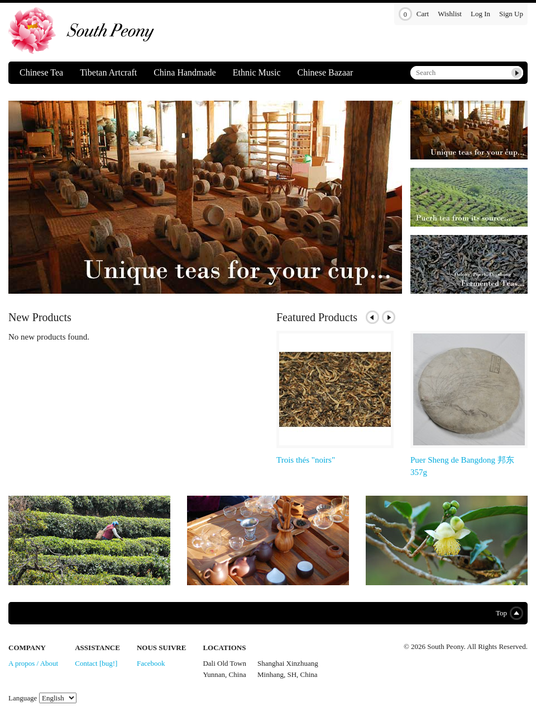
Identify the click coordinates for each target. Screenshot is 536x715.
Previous (372, 317)
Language (22, 698)
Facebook (151, 663)
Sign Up (511, 14)
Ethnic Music (257, 72)
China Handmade (185, 72)
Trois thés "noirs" (305, 459)
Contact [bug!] (96, 663)
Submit (516, 72)
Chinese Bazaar (325, 72)
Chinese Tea (41, 72)
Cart (414, 14)
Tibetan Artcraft (108, 72)
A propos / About (33, 663)
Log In (480, 14)
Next (388, 317)
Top (507, 613)
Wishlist (450, 14)
